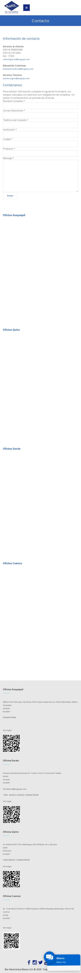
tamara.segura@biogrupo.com (16, 78)
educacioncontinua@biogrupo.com (18, 69)
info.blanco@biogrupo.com (14, 789)
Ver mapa (7, 730)
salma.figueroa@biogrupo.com (16, 59)
